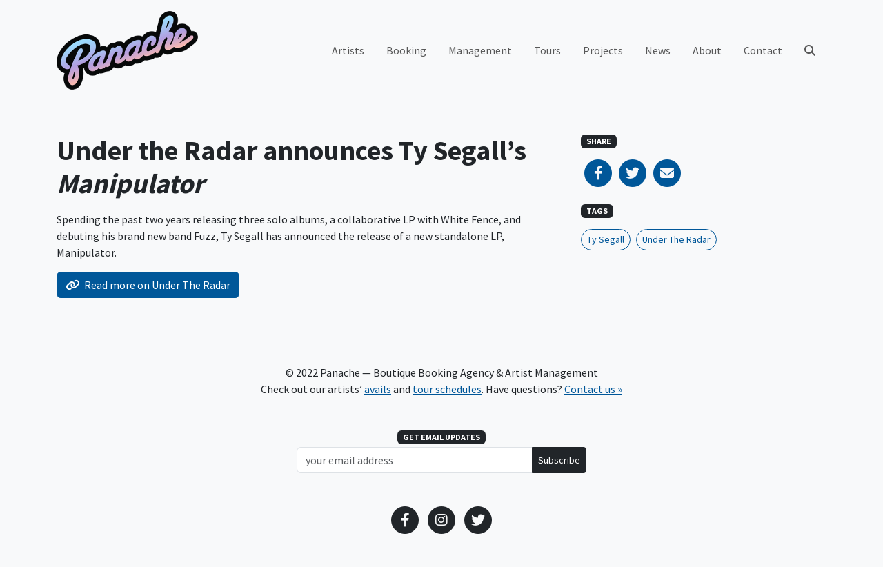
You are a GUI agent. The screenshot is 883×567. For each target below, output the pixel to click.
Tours (547, 50)
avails (377, 389)
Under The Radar (676, 239)
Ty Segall (605, 239)
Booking (406, 50)
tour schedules (447, 389)
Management (480, 50)
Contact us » (593, 389)
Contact (763, 50)
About (707, 50)
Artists (348, 50)
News (658, 50)
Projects (603, 50)
